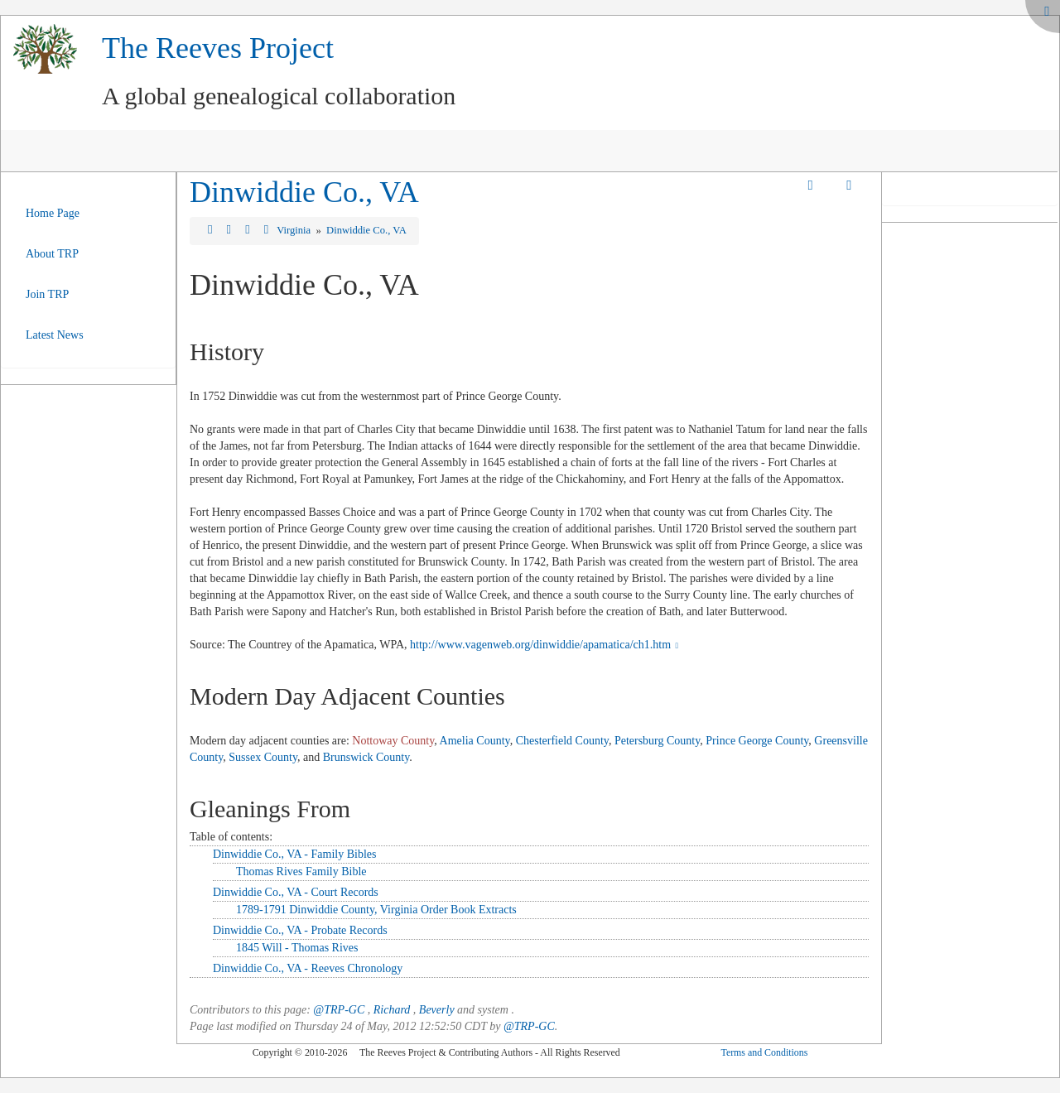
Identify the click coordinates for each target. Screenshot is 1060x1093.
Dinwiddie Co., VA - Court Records (295, 892)
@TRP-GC (338, 1010)
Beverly (437, 1010)
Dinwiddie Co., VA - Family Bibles (294, 854)
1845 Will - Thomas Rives (297, 947)
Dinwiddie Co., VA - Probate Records (300, 930)
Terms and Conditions (763, 1052)
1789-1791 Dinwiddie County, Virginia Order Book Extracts (376, 909)
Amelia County (475, 740)
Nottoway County (393, 740)
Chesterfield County (562, 740)
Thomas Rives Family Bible (301, 871)
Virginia (295, 230)
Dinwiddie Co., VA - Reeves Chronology (307, 968)
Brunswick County (366, 757)
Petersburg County (657, 740)
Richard (392, 1010)
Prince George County (757, 740)
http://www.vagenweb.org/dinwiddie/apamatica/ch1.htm (546, 644)
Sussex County (263, 757)
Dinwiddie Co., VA (304, 192)
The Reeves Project (218, 48)
